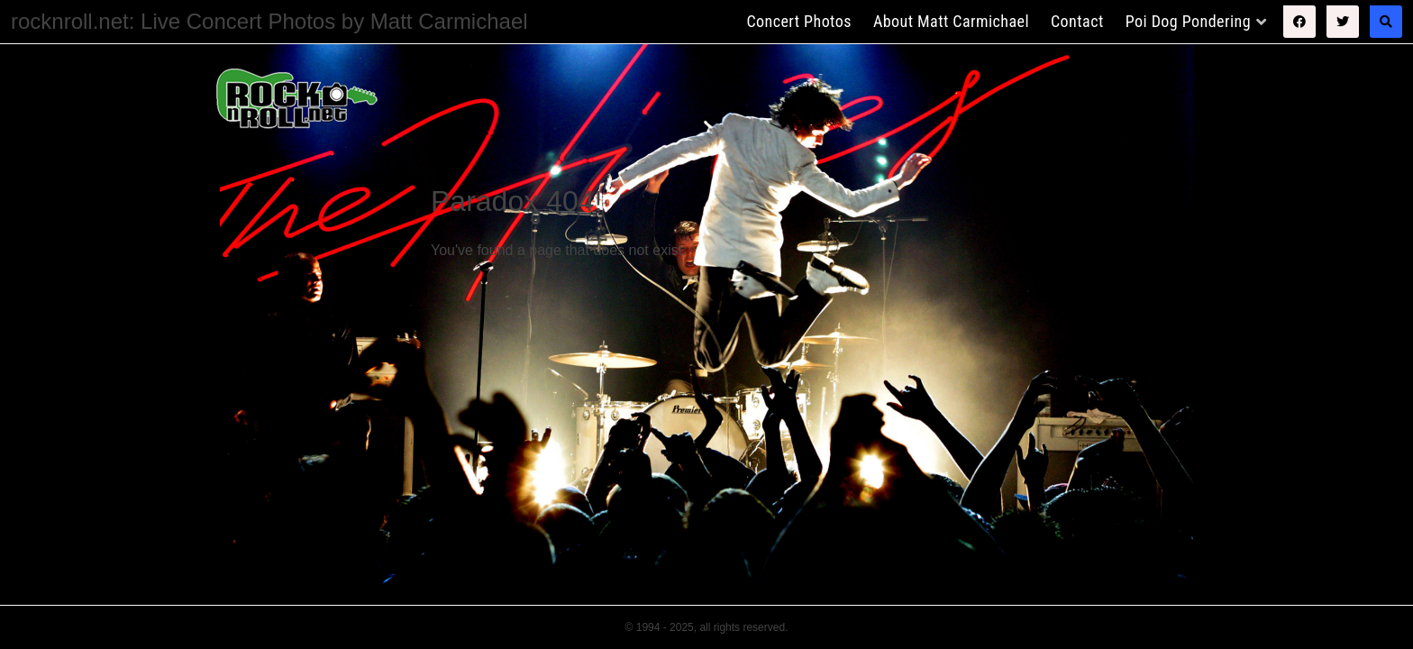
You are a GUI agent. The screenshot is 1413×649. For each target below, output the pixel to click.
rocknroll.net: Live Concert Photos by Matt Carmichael (269, 21)
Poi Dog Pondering (1188, 21)
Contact (1077, 21)
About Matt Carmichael (951, 21)
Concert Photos (799, 21)
